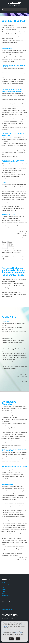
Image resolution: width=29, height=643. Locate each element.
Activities (4, 589)
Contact (3, 593)
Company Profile (6, 585)
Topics (3, 591)
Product (3, 587)
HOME (3, 582)
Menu (3, 10)
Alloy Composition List (7, 609)
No (18, 638)
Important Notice (6, 595)
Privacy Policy (5, 605)
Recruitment (4, 607)
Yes (11, 638)
